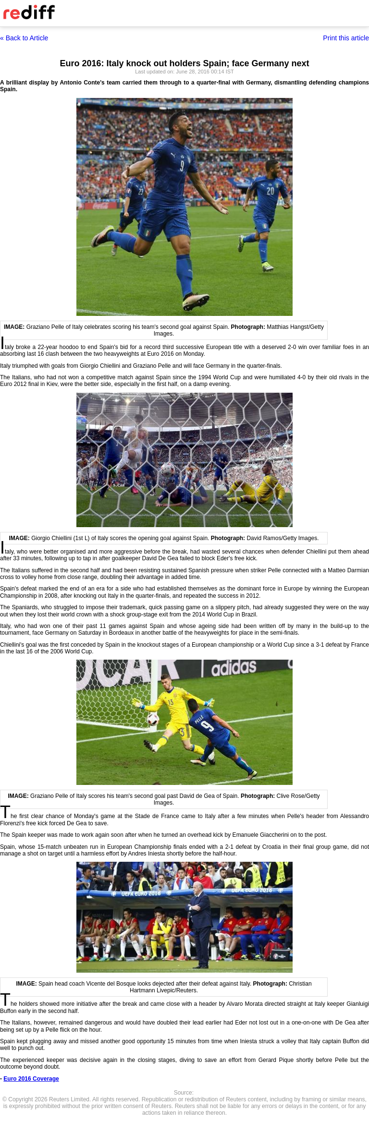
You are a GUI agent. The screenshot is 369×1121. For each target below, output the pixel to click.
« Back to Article (24, 38)
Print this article (346, 38)
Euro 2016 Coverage (31, 1078)
